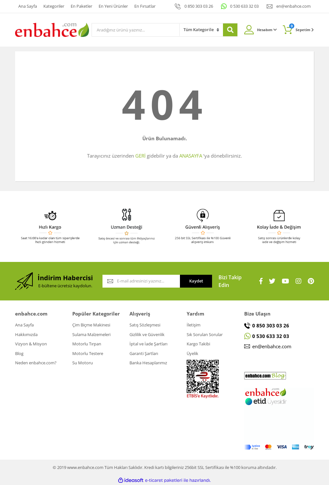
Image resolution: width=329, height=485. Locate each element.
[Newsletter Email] (141, 281)
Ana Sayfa (27, 6)
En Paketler (81, 6)
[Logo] (52, 29)
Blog (19, 353)
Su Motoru (82, 363)
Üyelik (192, 353)
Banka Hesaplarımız (148, 363)
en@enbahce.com (293, 6)
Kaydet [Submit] (196, 281)
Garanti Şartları (143, 353)
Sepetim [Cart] (301, 27)
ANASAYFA (190, 155)
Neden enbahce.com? (36, 363)
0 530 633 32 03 (244, 6)
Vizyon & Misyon (31, 344)
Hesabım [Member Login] (267, 29)
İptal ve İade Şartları (148, 344)
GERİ (140, 155)
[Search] (135, 29)
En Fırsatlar (145, 6)
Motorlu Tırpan (86, 344)
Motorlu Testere (87, 353)
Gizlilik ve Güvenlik (146, 334)
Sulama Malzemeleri (91, 334)
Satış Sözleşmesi (144, 325)
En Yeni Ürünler (113, 6)
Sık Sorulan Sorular (205, 334)
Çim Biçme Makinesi (91, 325)
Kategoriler (53, 6)
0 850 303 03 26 (198, 6)
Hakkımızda (26, 334)
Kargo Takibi (198, 344)
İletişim (193, 325)
